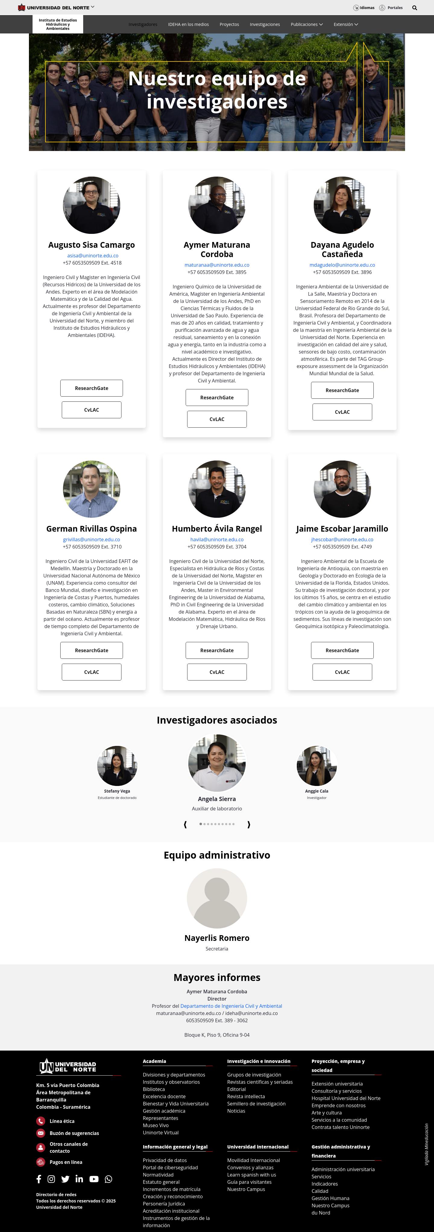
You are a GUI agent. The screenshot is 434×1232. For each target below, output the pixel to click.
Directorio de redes (56, 1194)
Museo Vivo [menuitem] (156, 1125)
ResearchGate (91, 388)
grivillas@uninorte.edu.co (91, 539)
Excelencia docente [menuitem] (164, 1096)
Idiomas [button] (364, 7)
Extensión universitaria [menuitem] (337, 1083)
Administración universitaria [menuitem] (343, 1169)
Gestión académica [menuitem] (164, 1111)
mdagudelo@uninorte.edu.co (342, 265)
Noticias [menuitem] (236, 1111)
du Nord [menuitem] (321, 1212)
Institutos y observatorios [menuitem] (171, 1082)
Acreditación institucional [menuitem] (171, 1211)
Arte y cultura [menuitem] (327, 1112)
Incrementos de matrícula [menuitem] (172, 1189)
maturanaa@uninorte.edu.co (216, 265)
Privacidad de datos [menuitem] (165, 1160)
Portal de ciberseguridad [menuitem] (170, 1167)
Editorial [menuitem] (236, 1089)
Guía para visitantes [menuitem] (249, 1182)
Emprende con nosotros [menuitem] (339, 1105)
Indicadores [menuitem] (325, 1183)
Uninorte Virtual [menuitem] (161, 1132)
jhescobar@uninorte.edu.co (342, 539)
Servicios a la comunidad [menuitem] (339, 1120)
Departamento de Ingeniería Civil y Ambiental (231, 1006)
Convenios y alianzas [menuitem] (250, 1167)
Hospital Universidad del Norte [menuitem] (346, 1098)
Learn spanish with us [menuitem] (251, 1174)
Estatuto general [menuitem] (161, 1182)
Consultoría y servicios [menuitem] (337, 1091)
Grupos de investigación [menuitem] (254, 1074)
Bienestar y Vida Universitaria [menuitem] (176, 1103)
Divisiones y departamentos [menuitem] (174, 1074)
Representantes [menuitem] (160, 1118)
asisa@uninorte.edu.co (92, 255)
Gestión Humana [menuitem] (331, 1198)
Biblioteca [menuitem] (154, 1089)
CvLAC (91, 410)
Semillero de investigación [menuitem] (256, 1103)
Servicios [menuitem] (321, 1176)
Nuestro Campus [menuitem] (246, 1189)
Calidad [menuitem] (320, 1191)
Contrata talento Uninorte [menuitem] (341, 1127)
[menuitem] (143, 24)
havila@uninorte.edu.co (217, 539)
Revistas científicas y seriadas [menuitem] (260, 1082)
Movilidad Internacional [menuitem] (253, 1160)
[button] (414, 8)
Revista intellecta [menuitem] (246, 1096)
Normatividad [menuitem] (158, 1174)
